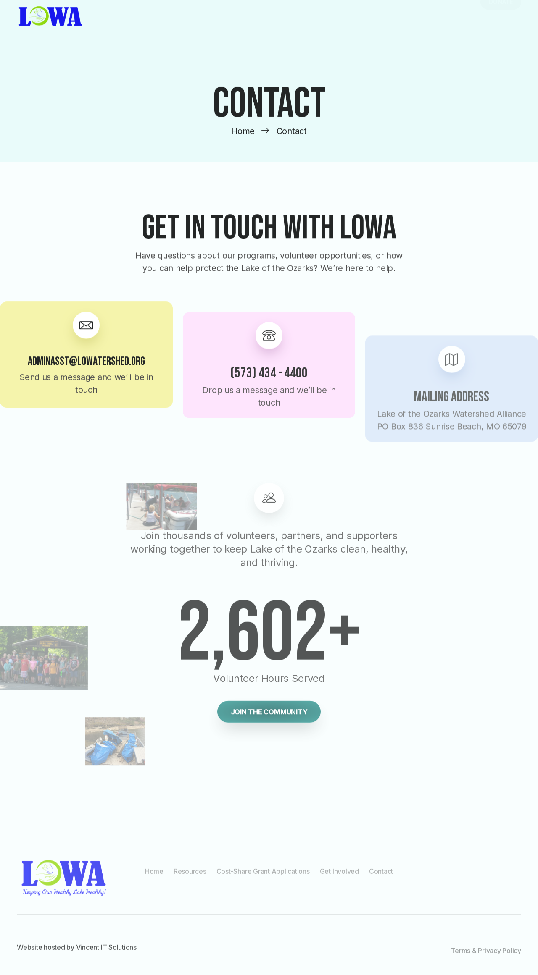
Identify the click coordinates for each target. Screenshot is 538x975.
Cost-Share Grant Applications (263, 875)
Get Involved (339, 875)
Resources (190, 875)
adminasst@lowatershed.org (86, 373)
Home (154, 875)
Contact (381, 875)
